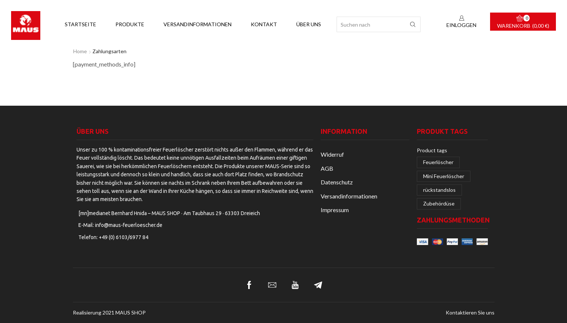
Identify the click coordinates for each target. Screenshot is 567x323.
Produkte (129, 24)
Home (80, 51)
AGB (327, 168)
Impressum (335, 209)
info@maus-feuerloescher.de (128, 225)
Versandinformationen (197, 24)
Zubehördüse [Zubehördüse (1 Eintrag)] (439, 203)
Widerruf (332, 154)
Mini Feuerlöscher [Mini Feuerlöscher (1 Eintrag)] (443, 176)
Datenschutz (337, 182)
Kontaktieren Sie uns (470, 312)
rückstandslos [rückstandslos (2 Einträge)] (439, 190)
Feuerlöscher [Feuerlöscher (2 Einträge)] (438, 162)
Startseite (80, 24)
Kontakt (264, 24)
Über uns (308, 24)
